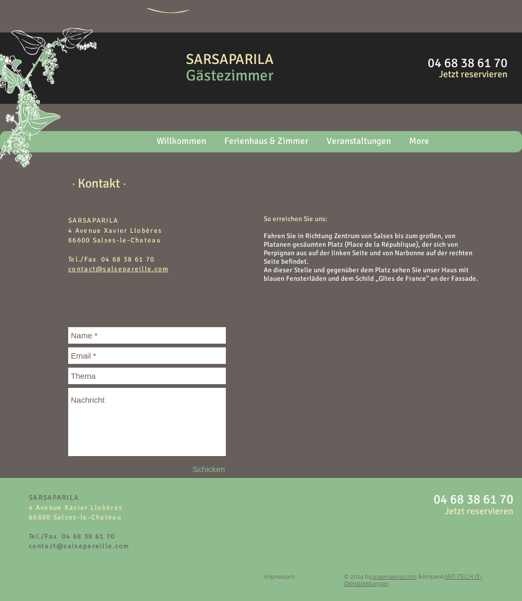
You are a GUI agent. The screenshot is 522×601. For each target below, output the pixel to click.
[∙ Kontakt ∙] (99, 183)
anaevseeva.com (394, 576)
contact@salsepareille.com (79, 546)
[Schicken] (208, 469)
